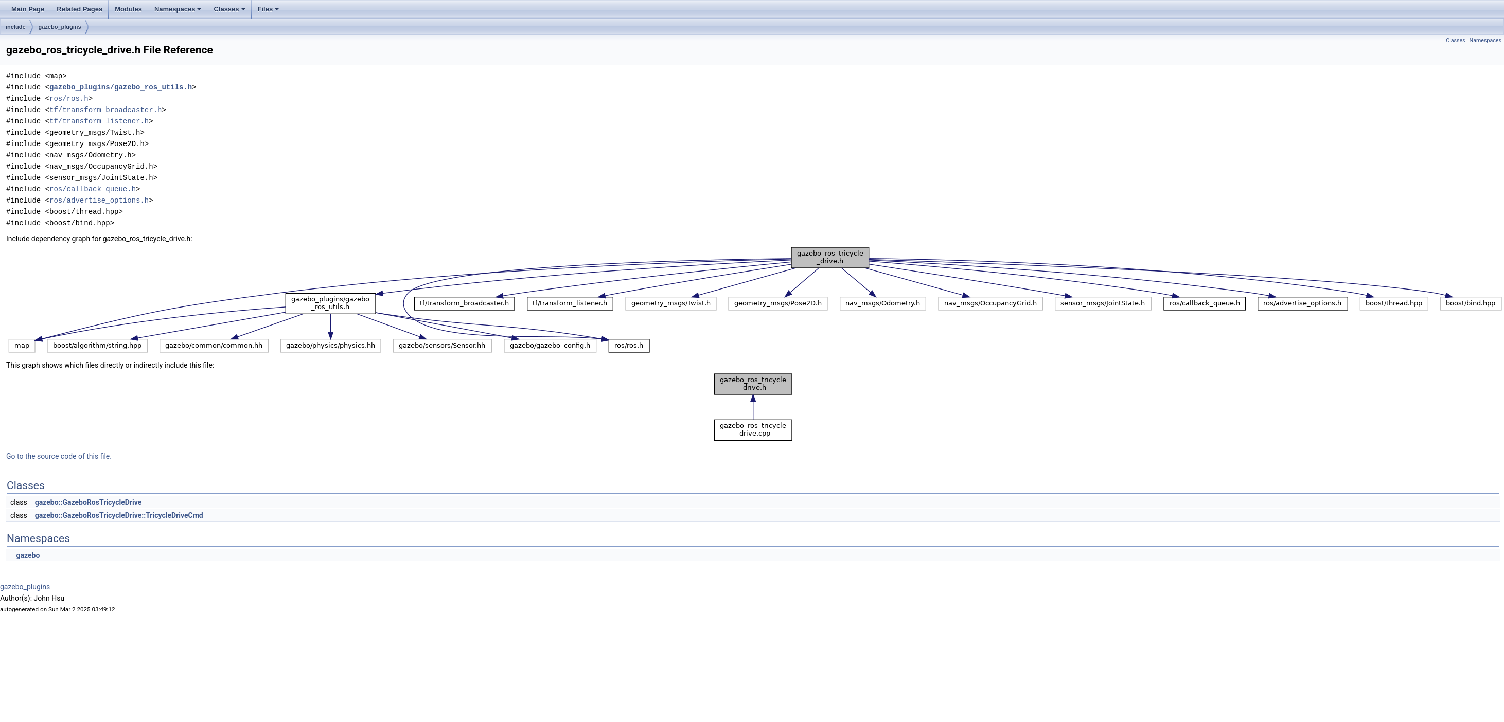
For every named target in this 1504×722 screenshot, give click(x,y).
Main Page (27, 9)
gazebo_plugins (60, 27)
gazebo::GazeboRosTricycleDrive (88, 502)
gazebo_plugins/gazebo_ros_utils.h (120, 87)
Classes (229, 9)
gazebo (28, 555)
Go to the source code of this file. (59, 456)
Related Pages (79, 9)
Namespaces (178, 9)
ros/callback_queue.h (92, 189)
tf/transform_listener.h (99, 121)
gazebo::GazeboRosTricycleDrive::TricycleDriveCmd (119, 515)
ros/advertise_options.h (99, 200)
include (16, 27)
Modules (128, 9)
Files (268, 9)
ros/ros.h (69, 98)
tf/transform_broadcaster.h (105, 110)
